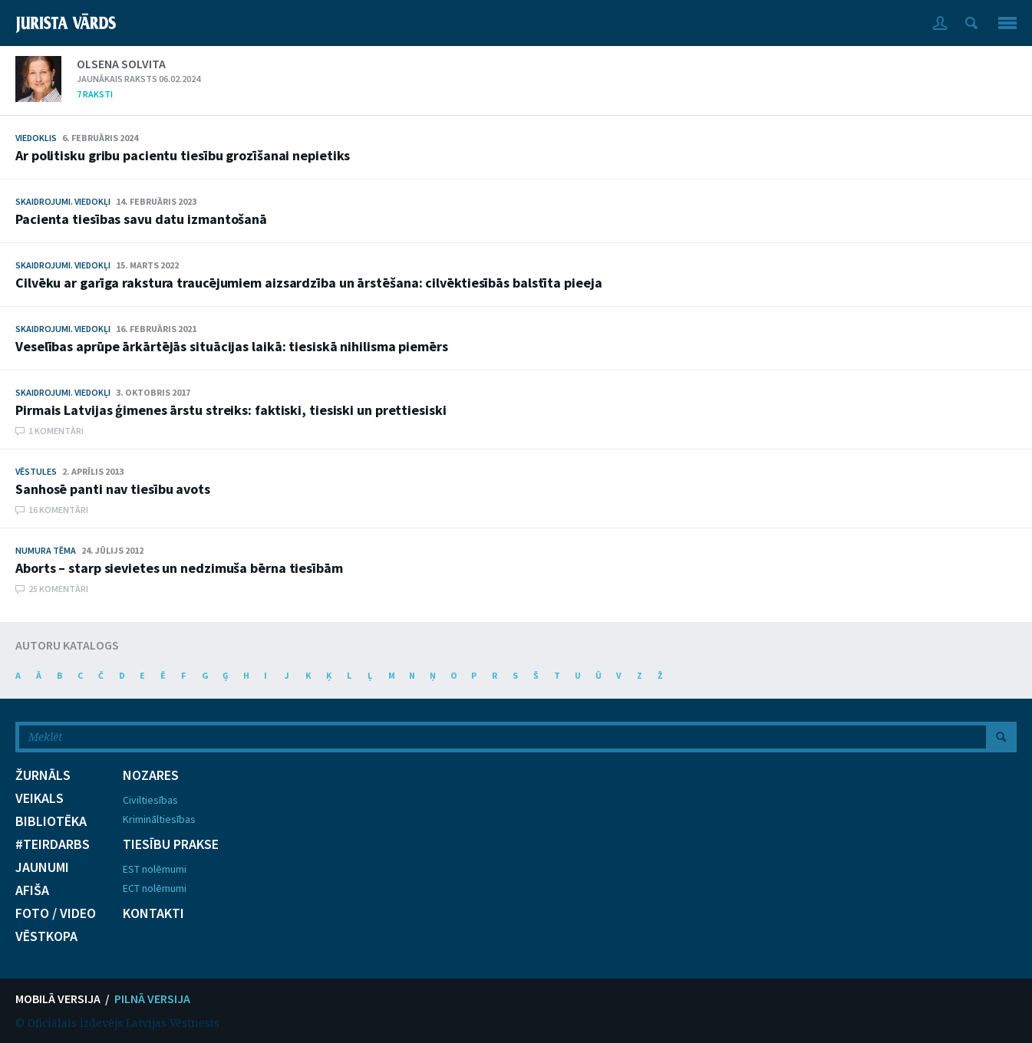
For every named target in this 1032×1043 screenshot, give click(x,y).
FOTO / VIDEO (55, 913)
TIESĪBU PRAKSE (171, 844)
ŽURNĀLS (43, 775)
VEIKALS (39, 798)
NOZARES (151, 775)
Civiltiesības (150, 800)
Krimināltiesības (159, 819)
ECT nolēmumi (154, 888)
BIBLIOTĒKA (51, 821)
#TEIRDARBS (52, 844)
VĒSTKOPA (46, 936)
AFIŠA (32, 890)
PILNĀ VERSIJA (152, 998)
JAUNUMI (42, 867)
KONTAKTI (153, 913)
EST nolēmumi (154, 869)
